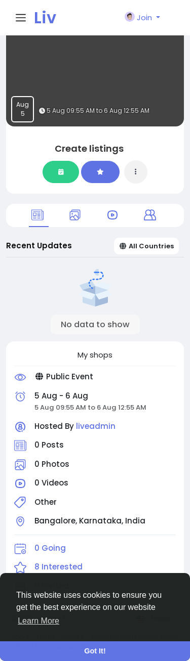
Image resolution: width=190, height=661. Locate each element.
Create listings (89, 148)
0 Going (50, 548)
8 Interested (58, 566)
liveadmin (96, 426)
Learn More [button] (38, 620)
